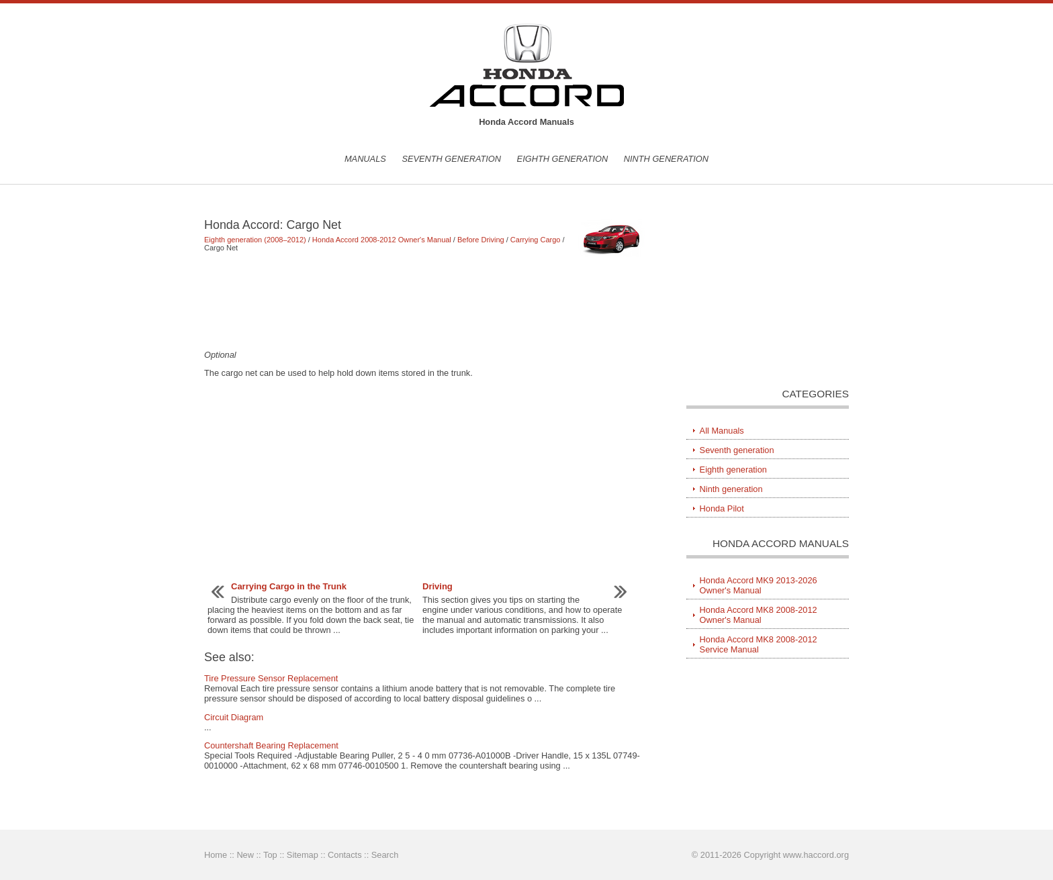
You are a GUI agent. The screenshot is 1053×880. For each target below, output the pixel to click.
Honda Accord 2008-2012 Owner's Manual (381, 240)
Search (385, 855)
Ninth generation (666, 159)
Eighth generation (562, 159)
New (245, 855)
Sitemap (302, 855)
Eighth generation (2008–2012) (255, 240)
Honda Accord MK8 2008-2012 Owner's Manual (758, 615)
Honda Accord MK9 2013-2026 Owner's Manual (758, 585)
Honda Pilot (722, 508)
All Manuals (722, 431)
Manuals (365, 159)
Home (215, 855)
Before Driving (480, 240)
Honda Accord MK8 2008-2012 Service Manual (758, 644)
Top (270, 855)
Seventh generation (451, 159)
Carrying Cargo (535, 240)
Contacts (345, 855)
